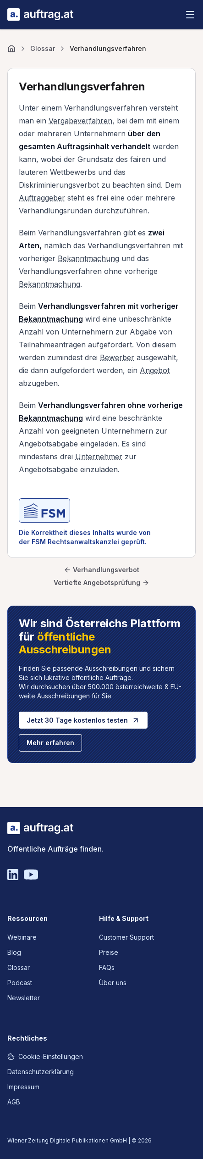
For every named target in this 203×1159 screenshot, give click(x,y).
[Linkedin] (12, 874)
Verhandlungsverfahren (108, 48)
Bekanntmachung (88, 258)
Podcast (19, 982)
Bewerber (117, 357)
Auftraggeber (42, 197)
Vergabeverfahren (80, 120)
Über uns (112, 982)
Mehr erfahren (50, 743)
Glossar (42, 48)
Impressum (23, 1087)
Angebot (155, 370)
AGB (13, 1102)
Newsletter (23, 998)
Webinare (22, 937)
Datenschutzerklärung (40, 1071)
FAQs (107, 967)
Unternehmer (98, 456)
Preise (108, 952)
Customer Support (126, 937)
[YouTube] (31, 874)
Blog (14, 952)
